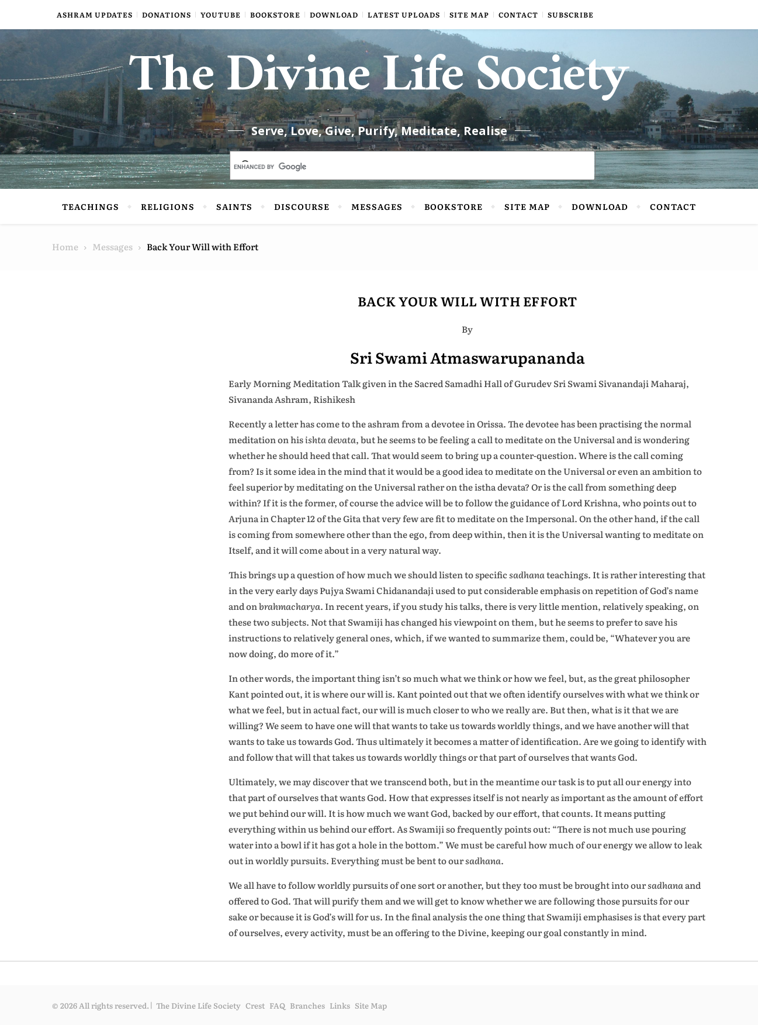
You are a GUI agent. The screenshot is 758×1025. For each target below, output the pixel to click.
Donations (166, 14)
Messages (377, 206)
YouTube (220, 14)
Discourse (302, 206)
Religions (168, 206)
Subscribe (571, 14)
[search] (398, 166)
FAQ (277, 1005)
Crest (255, 1005)
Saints (234, 206)
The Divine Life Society (379, 82)
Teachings (90, 206)
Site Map (469, 14)
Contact (518, 14)
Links (340, 1005)
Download (334, 14)
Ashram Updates (95, 14)
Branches (307, 1005)
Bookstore (275, 14)
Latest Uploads (404, 14)
